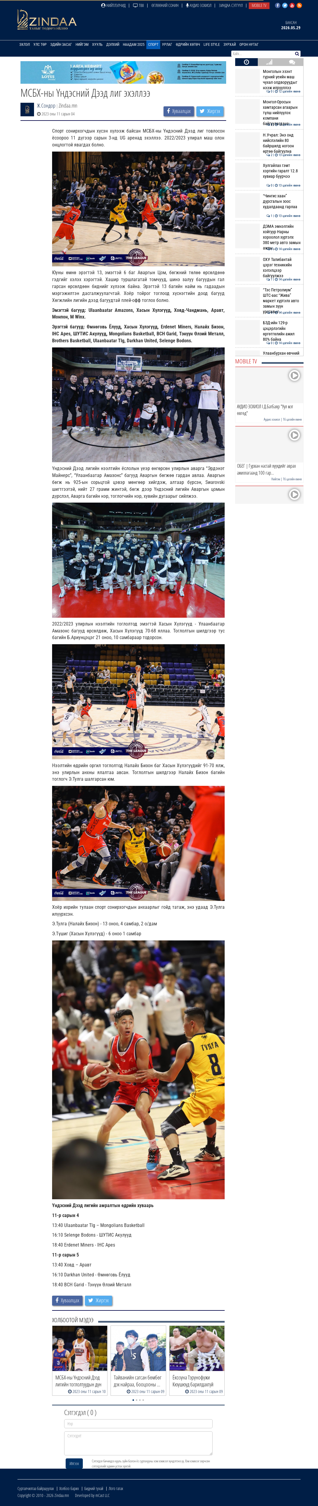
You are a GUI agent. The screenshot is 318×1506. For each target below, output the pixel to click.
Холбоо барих (69, 1488)
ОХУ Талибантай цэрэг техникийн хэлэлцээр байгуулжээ (268, 268)
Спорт (153, 44)
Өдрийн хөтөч (188, 44)
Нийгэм (82, 44)
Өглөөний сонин (165, 5)
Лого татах (116, 1488)
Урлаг (167, 44)
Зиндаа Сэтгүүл (231, 5)
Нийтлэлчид (113, 5)
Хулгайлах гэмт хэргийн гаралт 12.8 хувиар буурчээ (268, 171)
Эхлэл (24, 44)
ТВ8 (138, 5)
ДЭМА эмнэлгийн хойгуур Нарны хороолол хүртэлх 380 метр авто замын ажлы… (268, 237)
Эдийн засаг (61, 44)
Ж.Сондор (46, 105)
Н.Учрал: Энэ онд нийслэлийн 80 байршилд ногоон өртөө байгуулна (268, 143)
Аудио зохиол (198, 5)
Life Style (212, 44)
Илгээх (74, 1463)
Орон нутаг (249, 44)
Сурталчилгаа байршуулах (35, 1488)
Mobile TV (259, 5)
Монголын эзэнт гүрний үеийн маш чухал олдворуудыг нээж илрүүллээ (268, 80)
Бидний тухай (93, 1488)
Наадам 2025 (134, 44)
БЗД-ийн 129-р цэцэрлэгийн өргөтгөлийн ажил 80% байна (268, 331)
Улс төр (40, 44)
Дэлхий (112, 44)
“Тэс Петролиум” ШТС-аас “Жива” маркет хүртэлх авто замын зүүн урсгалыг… (268, 301)
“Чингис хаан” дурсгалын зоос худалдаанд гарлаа (268, 201)
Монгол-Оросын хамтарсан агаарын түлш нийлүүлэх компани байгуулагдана (268, 113)
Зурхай (229, 44)
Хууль (97, 44)
